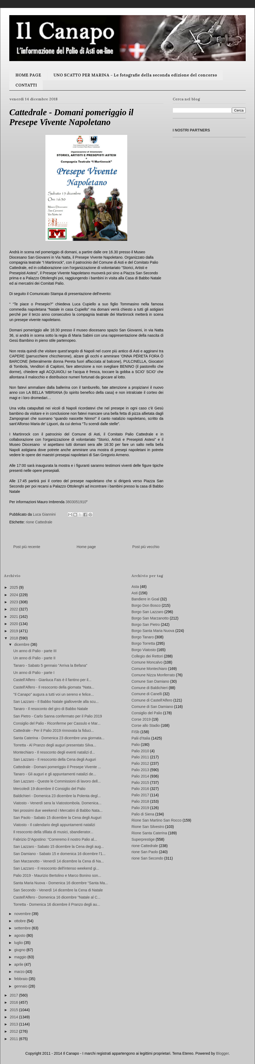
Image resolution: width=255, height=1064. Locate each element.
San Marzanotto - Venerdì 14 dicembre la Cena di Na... (58, 861)
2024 (14, 595)
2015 (14, 1010)
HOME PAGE (28, 75)
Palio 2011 (140, 757)
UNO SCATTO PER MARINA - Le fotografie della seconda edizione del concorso (135, 75)
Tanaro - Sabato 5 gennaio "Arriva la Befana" (50, 665)
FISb (135, 732)
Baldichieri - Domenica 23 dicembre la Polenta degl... (57, 796)
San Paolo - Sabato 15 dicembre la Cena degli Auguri (57, 817)
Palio (135, 744)
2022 (14, 609)
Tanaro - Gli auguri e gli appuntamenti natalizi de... (54, 774)
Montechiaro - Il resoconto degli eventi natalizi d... (54, 752)
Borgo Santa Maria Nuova (152, 631)
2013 (14, 1024)
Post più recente (26, 547)
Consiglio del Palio (146, 713)
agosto (20, 935)
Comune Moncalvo (147, 662)
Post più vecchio (145, 547)
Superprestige (143, 839)
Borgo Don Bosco (146, 605)
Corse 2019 (141, 719)
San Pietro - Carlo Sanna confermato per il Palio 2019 (57, 716)
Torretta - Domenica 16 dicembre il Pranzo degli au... (56, 904)
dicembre (22, 644)
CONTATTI (26, 85)
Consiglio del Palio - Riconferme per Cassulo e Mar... (56, 723)
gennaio (21, 986)
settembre (23, 928)
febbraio (21, 979)
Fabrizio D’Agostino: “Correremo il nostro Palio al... (55, 839)
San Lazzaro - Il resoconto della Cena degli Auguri (54, 759)
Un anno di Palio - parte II (34, 658)
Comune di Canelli (146, 694)
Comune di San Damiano (152, 706)
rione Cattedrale (39, 522)
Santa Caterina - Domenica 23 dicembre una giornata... (58, 738)
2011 (14, 1039)
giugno (20, 950)
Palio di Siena (142, 814)
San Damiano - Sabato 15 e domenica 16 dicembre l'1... (59, 854)
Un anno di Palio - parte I (33, 672)
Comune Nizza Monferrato (153, 675)
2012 (14, 1031)
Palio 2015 (140, 782)
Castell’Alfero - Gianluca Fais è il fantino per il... (52, 680)
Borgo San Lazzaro (147, 612)
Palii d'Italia (140, 738)
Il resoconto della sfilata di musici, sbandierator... (53, 832)
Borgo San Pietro (145, 624)
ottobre (20, 921)
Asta (135, 586)
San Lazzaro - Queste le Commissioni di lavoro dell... (57, 781)
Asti (134, 593)
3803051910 (76, 502)
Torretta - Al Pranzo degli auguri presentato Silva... (54, 745)
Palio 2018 (140, 801)
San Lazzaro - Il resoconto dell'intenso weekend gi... (56, 868)
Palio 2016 (140, 789)
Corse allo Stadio (145, 725)
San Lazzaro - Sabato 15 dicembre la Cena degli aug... (58, 846)
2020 (14, 624)
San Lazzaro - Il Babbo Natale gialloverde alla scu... (56, 701)
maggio (20, 957)
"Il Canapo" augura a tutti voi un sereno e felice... (53, 694)
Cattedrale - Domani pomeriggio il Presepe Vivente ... (57, 767)
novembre (23, 914)
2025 (14, 587)
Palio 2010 (140, 751)
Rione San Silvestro (147, 826)
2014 (14, 1017)
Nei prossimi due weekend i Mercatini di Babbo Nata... (58, 810)
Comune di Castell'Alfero (151, 700)
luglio (19, 943)
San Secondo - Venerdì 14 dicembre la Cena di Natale (58, 890)
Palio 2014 (140, 776)
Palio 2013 (140, 770)
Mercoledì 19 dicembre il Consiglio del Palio (49, 789)
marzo (20, 971)
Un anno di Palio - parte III (35, 651)
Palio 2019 (140, 808)
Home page (86, 547)
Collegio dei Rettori (147, 656)
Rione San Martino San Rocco (156, 820)
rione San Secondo (147, 858)
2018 (14, 638)
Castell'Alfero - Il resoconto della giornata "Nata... (53, 687)
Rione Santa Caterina (149, 833)
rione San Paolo (144, 852)
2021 (14, 616)
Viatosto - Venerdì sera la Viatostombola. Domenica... (57, 803)
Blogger (222, 1053)
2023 (14, 602)
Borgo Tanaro (142, 637)
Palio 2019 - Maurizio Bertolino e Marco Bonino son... (57, 875)
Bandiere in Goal (145, 599)
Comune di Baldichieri (149, 688)
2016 (14, 1002)
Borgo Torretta (143, 643)
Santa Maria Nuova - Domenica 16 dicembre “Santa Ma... (60, 883)
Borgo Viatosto (143, 650)
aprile (19, 964)
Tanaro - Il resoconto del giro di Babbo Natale (50, 709)
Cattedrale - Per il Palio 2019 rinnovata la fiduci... (53, 730)
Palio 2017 (140, 795)
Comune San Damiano (150, 681)
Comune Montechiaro (149, 668)
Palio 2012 (140, 763)
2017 (14, 995)
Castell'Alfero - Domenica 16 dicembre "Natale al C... (56, 897)
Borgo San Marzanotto (150, 618)
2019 (14, 631)
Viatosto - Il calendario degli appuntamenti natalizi (54, 825)
